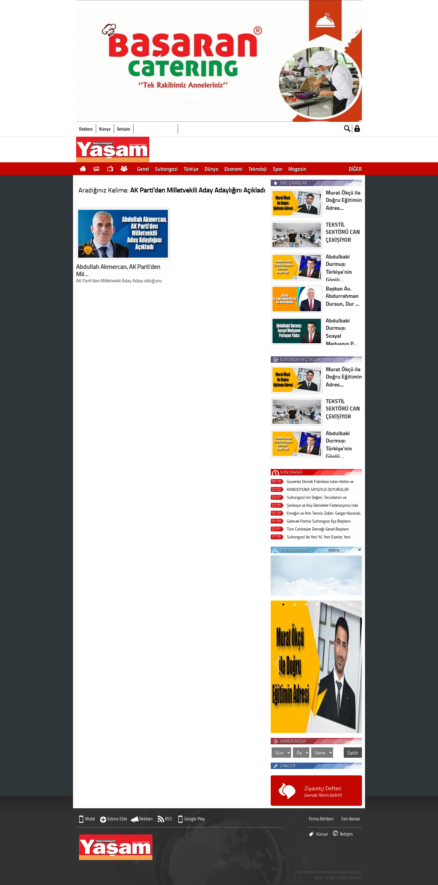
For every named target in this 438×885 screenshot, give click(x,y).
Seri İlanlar (350, 819)
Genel (143, 168)
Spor (277, 168)
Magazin (297, 168)
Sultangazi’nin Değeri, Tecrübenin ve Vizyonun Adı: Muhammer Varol (316, 497)
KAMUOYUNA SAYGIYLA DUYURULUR (318, 489)
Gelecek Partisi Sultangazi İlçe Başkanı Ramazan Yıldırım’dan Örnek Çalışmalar (320, 521)
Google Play (194, 819)
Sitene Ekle (117, 819)
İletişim (123, 128)
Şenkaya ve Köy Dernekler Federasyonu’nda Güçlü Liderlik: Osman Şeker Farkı (322, 505)
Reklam (86, 128)
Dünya (211, 168)
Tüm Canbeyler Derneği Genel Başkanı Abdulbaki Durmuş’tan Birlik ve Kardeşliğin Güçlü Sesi (322, 529)
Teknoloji (258, 168)
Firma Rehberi (321, 819)
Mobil (90, 819)
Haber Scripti (324, 878)
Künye (105, 128)
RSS (168, 819)
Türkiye (191, 168)
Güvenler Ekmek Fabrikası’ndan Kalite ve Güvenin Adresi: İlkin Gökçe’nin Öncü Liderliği (323, 481)
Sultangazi (166, 168)
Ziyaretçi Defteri (323, 791)
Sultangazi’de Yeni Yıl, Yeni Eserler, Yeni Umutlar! (318, 537)
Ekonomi (233, 168)
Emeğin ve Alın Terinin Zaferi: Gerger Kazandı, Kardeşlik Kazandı (324, 513)
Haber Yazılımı (350, 878)
